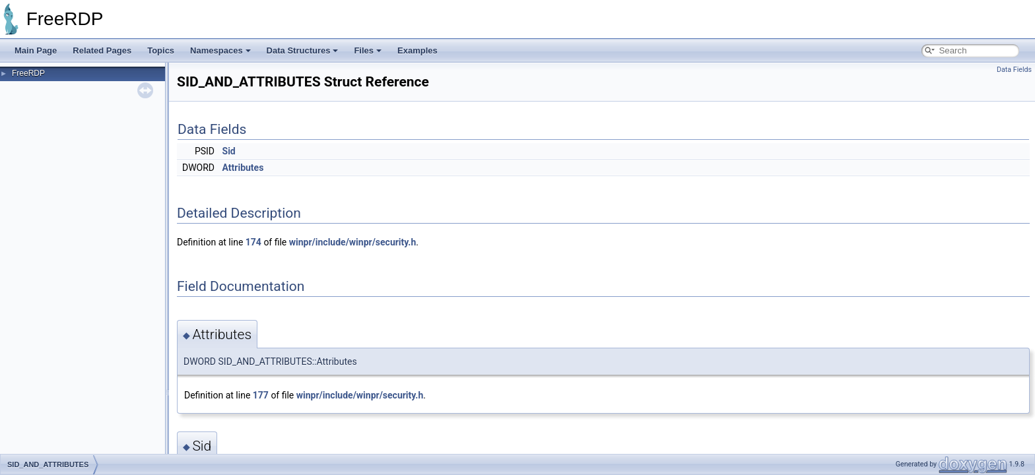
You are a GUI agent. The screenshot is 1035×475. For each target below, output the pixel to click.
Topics (160, 50)
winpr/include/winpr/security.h (353, 242)
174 (253, 242)
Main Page (36, 50)
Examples (417, 50)
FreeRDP (28, 73)
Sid (229, 151)
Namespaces (220, 50)
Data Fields (1014, 69)
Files (368, 50)
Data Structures (303, 50)
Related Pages (102, 50)
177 (261, 395)
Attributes (243, 167)
